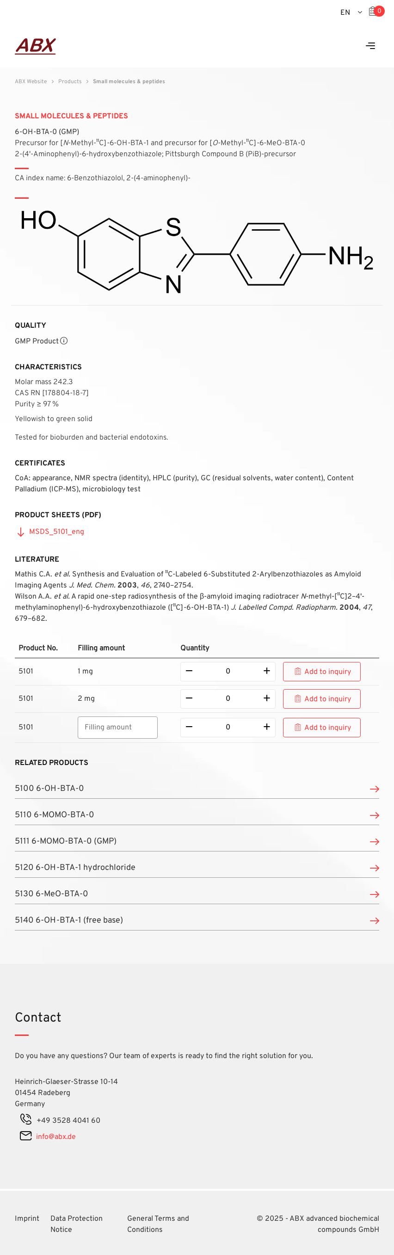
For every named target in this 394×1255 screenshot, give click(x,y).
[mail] (25, 1137)
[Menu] (370, 46)
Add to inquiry (327, 672)
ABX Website (31, 82)
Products (70, 82)
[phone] (26, 1121)
